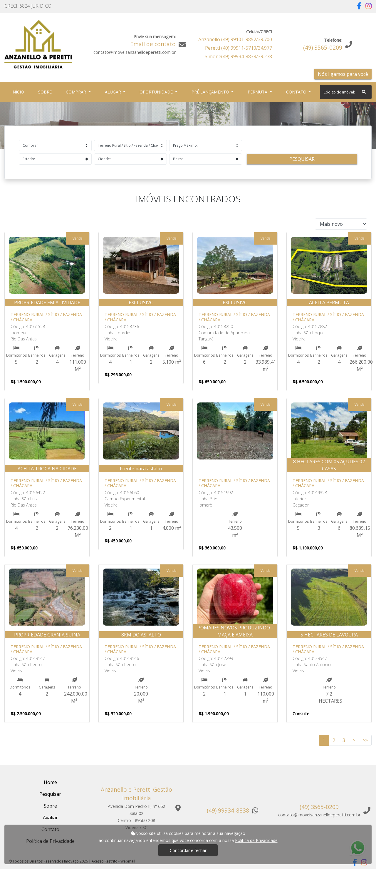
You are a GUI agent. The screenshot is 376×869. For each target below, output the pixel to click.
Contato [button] (297, 92)
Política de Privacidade (256, 840)
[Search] (346, 92)
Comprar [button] (76, 92)
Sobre (46, 91)
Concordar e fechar (188, 850)
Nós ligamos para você (343, 74)
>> (365, 740)
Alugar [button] (113, 92)
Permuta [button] (258, 92)
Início (18, 91)
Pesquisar (302, 159)
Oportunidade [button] (157, 92)
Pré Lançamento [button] (211, 92)
